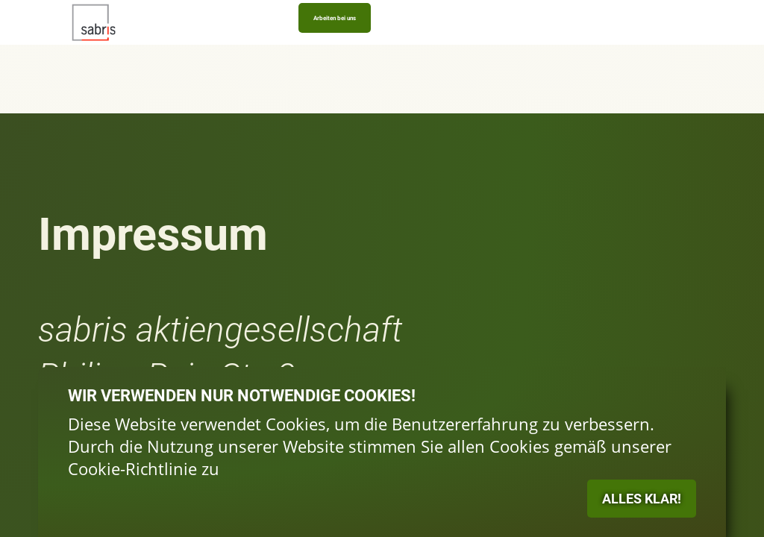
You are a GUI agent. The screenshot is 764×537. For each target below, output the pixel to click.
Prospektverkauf (276, 42)
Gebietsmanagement (212, 42)
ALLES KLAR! (468, 367)
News (386, 42)
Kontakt (419, 42)
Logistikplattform (148, 42)
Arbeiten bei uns (627, 34)
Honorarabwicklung (338, 42)
